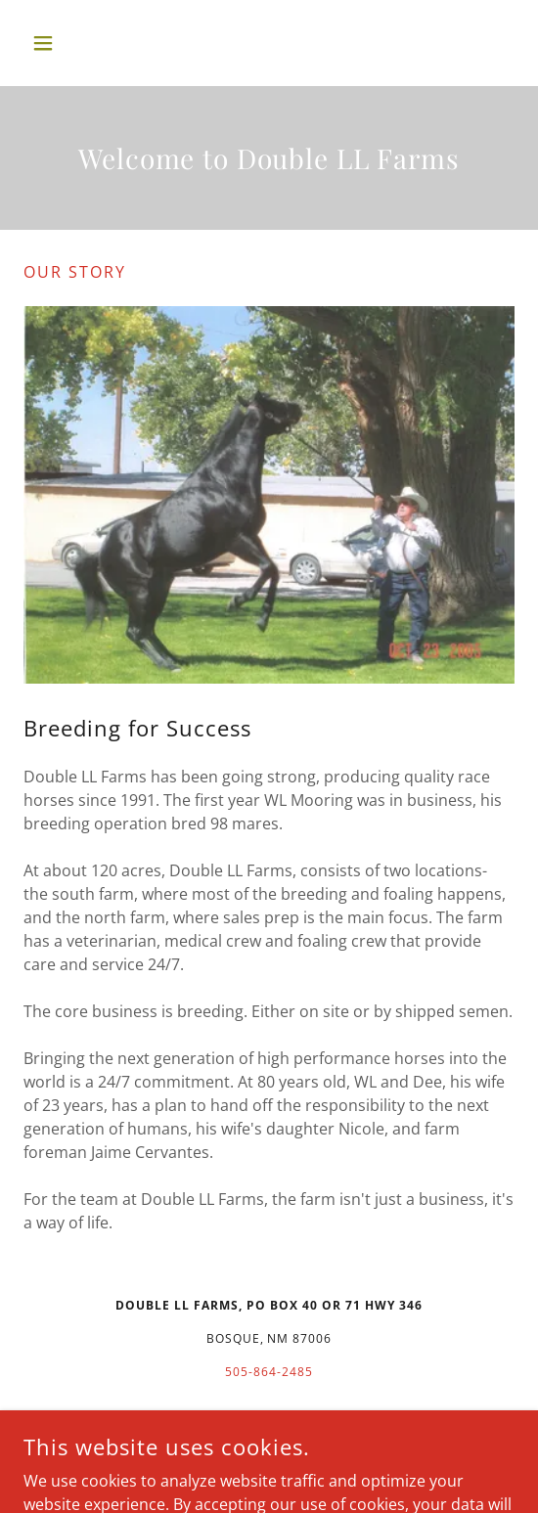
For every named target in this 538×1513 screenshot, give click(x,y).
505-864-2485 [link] (269, 1371)
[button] (60, 43)
